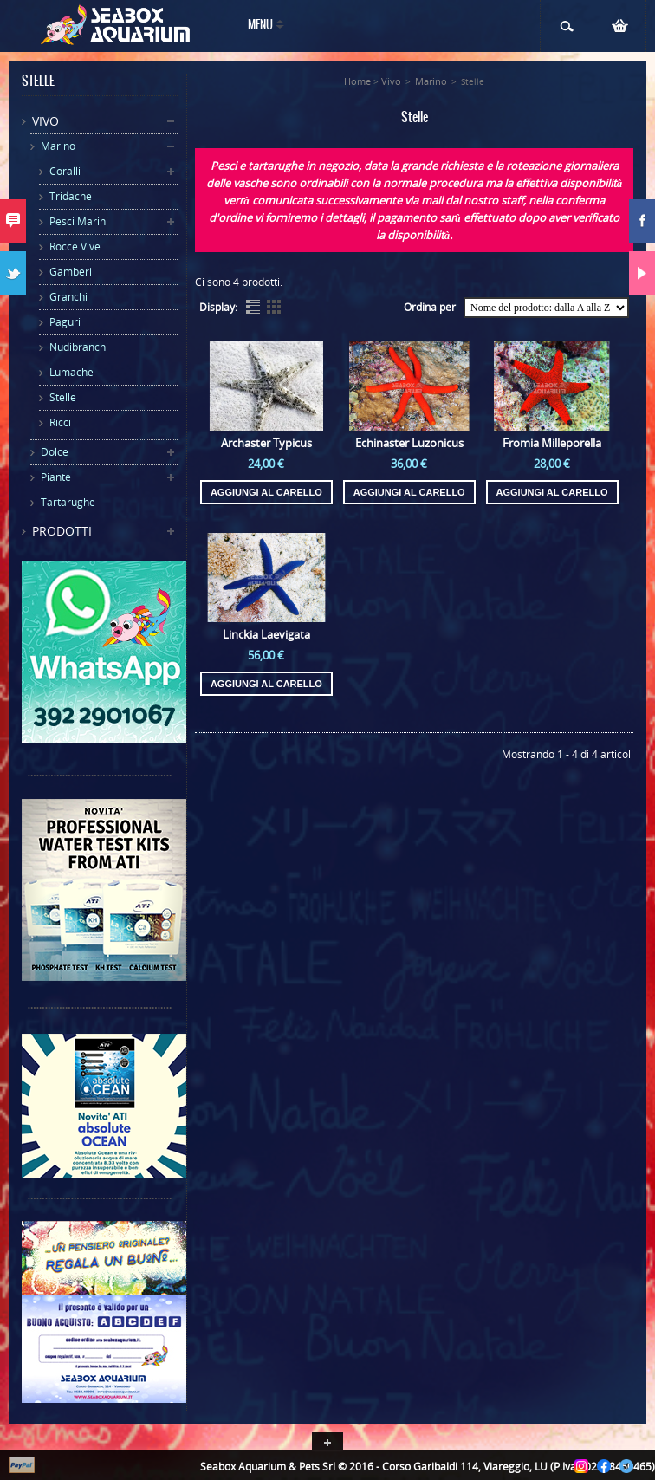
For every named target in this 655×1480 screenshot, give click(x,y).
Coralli (65, 171)
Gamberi (70, 271)
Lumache (71, 372)
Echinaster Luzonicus (409, 443)
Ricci (60, 422)
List (253, 307)
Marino (58, 146)
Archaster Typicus (266, 443)
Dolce (54, 452)
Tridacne (70, 196)
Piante (56, 477)
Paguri (65, 322)
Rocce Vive (75, 246)
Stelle (62, 397)
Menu (260, 25)
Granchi (68, 296)
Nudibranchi (78, 347)
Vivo (45, 121)
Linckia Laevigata (266, 634)
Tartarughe (68, 502)
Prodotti (62, 531)
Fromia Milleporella (552, 443)
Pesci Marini (78, 221)
